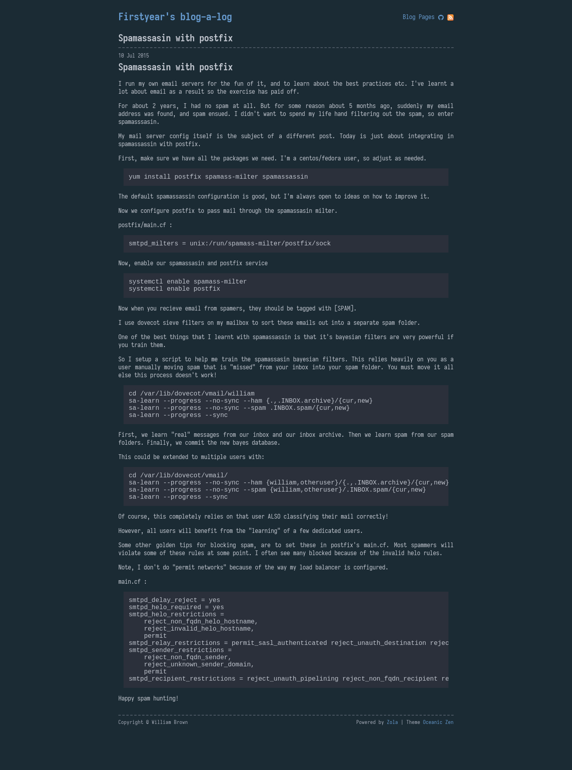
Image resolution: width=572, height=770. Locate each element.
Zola (392, 760)
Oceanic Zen (438, 760)
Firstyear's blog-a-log (175, 16)
